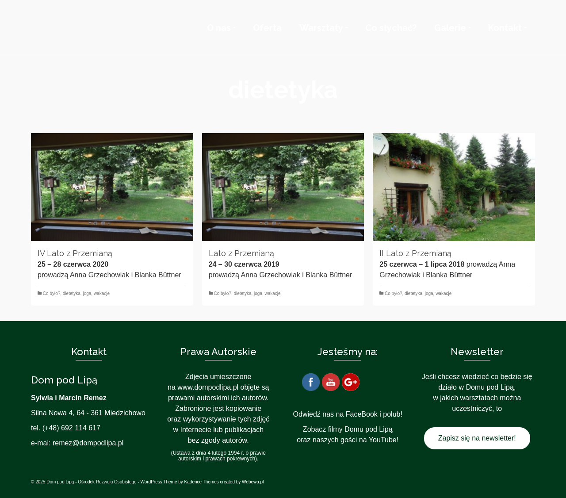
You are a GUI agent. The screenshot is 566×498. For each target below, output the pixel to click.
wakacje (102, 293)
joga (87, 293)
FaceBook (362, 414)
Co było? (51, 293)
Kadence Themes (201, 481)
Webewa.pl (253, 481)
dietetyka (71, 293)
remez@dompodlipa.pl (88, 443)
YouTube (383, 440)
